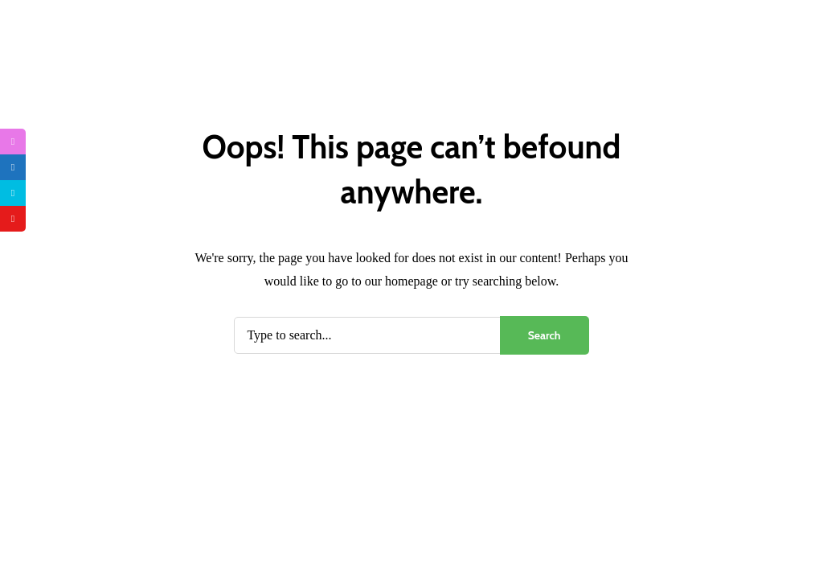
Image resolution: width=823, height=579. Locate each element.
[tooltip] (13, 141)
